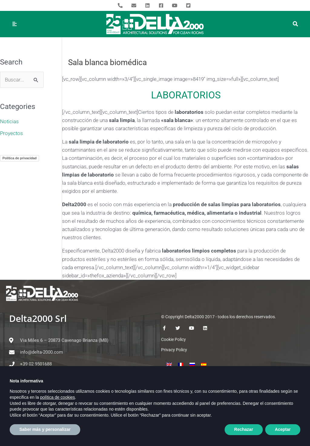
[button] (295, 24)
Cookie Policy (173, 339)
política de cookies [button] (57, 408)
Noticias (9, 121)
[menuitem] (169, 364)
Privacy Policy (174, 349)
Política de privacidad (19, 158)
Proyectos (11, 133)
